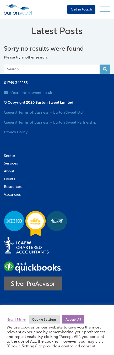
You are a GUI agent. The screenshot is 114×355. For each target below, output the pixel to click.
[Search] (52, 69)
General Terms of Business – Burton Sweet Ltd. (44, 112)
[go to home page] (18, 9)
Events (9, 179)
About (9, 171)
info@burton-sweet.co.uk (28, 92)
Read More (16, 319)
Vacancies (12, 194)
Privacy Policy (16, 132)
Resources (12, 186)
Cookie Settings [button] (44, 319)
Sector (9, 155)
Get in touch (81, 9)
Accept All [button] (73, 319)
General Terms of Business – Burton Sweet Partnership (50, 122)
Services (11, 163)
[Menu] (105, 9)
